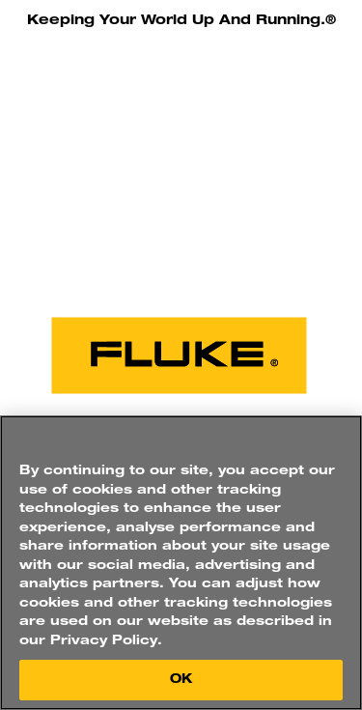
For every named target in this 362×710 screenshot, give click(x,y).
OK (181, 679)
